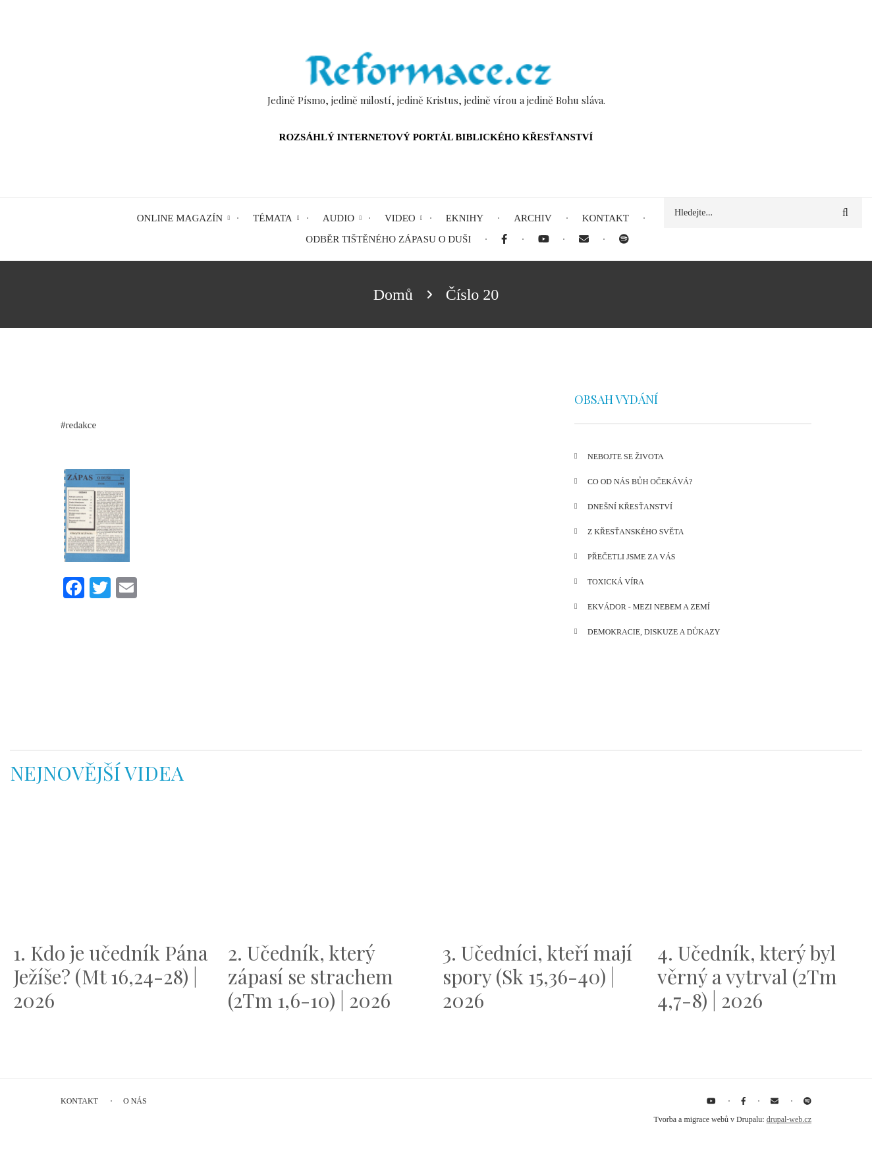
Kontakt (79, 1101)
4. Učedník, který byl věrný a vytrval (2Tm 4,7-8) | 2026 (747, 976)
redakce (81, 425)
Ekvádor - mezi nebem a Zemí (648, 606)
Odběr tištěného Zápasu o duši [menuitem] (388, 239)
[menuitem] (504, 239)
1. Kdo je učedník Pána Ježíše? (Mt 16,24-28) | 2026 (110, 976)
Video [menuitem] (400, 218)
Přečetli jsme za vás (631, 556)
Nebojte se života (625, 456)
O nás (135, 1101)
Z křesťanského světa (635, 531)
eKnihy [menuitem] (465, 218)
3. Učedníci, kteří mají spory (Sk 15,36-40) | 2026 (537, 976)
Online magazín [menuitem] (180, 218)
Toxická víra (615, 581)
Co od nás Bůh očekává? (639, 481)
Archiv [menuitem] (533, 218)
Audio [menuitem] (338, 218)
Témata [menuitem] (272, 218)
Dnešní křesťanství (629, 506)
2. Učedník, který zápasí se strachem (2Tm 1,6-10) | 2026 (310, 976)
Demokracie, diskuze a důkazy (653, 631)
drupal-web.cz (789, 1119)
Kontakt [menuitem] (605, 218)
